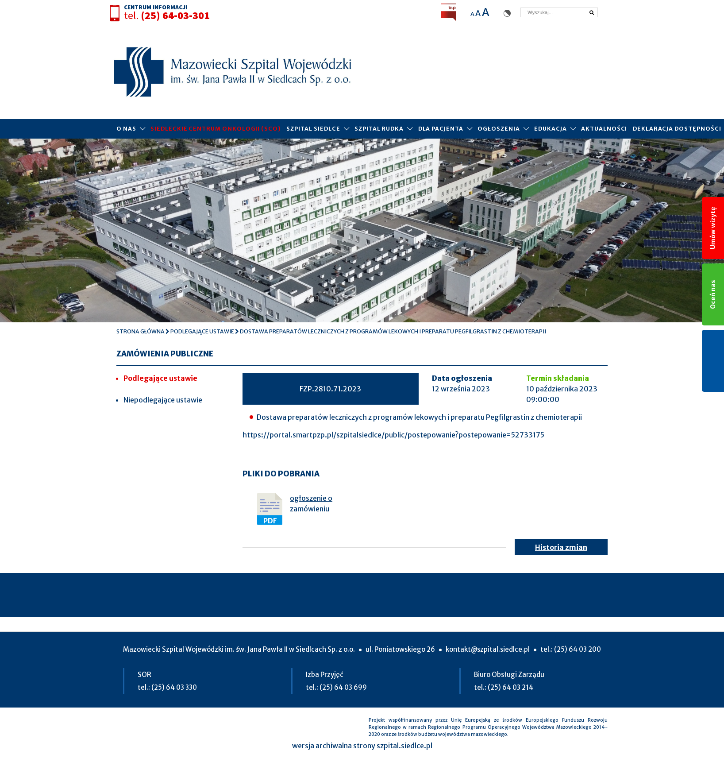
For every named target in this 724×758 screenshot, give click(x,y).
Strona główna (140, 331)
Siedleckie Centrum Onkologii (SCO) (215, 128)
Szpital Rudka (379, 128)
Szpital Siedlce (313, 128)
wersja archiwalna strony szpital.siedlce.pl (362, 745)
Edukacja (550, 128)
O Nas (126, 128)
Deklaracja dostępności (677, 128)
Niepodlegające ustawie (162, 399)
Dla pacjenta (440, 128)
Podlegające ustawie (202, 331)
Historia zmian (561, 547)
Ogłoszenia (499, 128)
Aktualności (604, 128)
